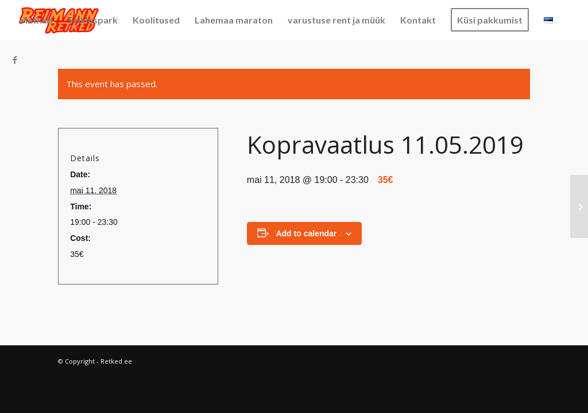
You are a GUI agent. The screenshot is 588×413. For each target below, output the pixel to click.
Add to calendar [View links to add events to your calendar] (306, 233)
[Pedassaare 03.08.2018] (579, 206)
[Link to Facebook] (15, 59)
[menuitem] (35, 20)
